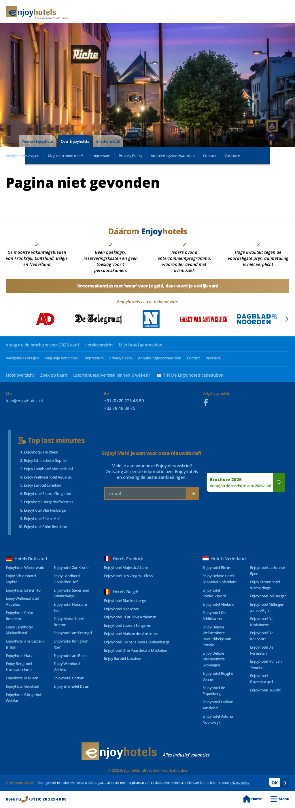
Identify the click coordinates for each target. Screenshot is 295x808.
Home (252, 799)
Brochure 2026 (108, 141)
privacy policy (239, 782)
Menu (280, 799)
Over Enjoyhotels (75, 141)
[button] (286, 319)
